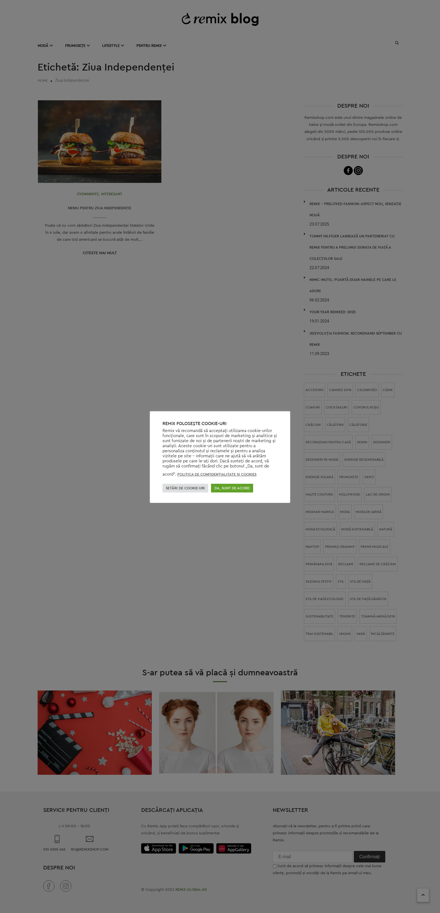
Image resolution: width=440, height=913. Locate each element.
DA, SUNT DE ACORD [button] (232, 488)
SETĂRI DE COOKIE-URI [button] (185, 488)
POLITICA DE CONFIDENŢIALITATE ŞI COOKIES (216, 474)
